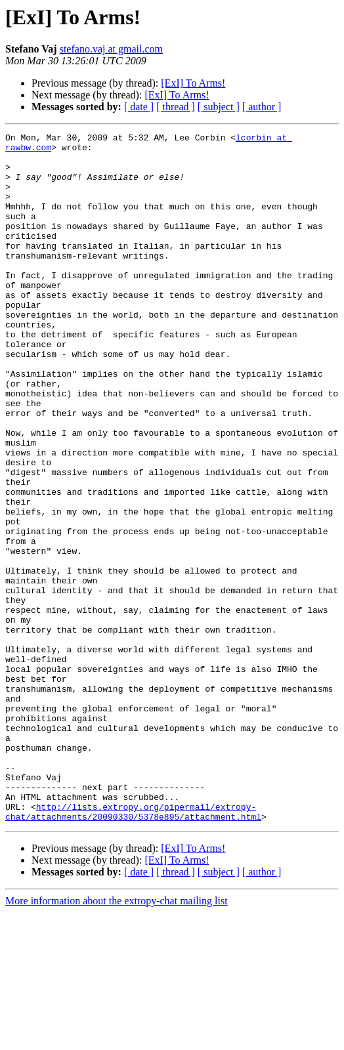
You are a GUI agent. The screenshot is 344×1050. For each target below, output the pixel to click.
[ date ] (139, 106)
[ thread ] (175, 106)
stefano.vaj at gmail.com (111, 48)
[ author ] (262, 106)
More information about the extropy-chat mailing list (116, 1038)
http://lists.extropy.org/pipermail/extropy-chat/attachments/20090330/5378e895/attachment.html (133, 948)
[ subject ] (219, 106)
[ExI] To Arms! (193, 83)
